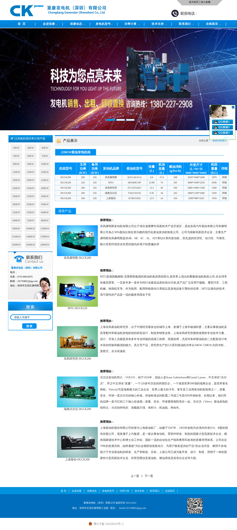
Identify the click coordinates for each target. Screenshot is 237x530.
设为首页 (194, 2)
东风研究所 (111, 187)
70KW (45, 155)
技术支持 (158, 23)
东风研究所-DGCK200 (77, 357)
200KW (30, 180)
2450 (214, 193)
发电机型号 (103, 23)
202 (175, 193)
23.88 (151, 182)
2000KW (44, 244)
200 (83, 177)
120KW (16, 172)
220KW (45, 180)
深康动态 (76, 23)
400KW (16, 204)
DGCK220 (65, 182)
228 (94, 198)
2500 (214, 187)
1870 (214, 177)
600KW (45, 212)
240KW (16, 188)
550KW (30, 212)
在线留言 (212, 23)
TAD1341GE (134, 193)
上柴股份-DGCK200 (77, 458)
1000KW (30, 228)
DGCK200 (65, 177)
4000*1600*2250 (196, 182)
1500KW (44, 236)
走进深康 (49, 23)
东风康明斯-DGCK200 (77, 256)
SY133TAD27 (134, 187)
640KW (16, 220)
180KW (16, 180)
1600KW (16, 244)
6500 (214, 182)
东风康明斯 (111, 177)
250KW (30, 188)
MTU (111, 182)
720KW (30, 220)
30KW (30, 147)
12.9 (152, 198)
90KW (30, 164)
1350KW (16, 236)
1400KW (30, 236)
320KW (30, 196)
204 (175, 198)
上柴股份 (111, 198)
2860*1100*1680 (196, 193)
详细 (224, 177)
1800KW (30, 244)
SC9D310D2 (134, 198)
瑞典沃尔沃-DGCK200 (77, 408)
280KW (45, 188)
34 (161, 193)
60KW (30, 155)
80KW (16, 164)
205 (175, 182)
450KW (30, 204)
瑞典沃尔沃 (111, 193)
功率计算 (130, 23)
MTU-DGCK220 (77, 307)
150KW (30, 172)
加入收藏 (205, 2)
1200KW (44, 228)
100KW (45, 164)
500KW (45, 204)
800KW (45, 220)
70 (161, 182)
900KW (16, 228)
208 (175, 177)
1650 (214, 198)
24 (161, 198)
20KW (16, 147)
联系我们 (185, 23)
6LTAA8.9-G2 (134, 177)
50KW (16, 155)
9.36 (152, 193)
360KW (45, 196)
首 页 (22, 23)
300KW (16, 196)
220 (94, 177)
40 (161, 187)
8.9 (151, 177)
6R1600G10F (134, 182)
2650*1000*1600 (196, 177)
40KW (45, 147)
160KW (45, 172)
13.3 (152, 187)
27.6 (162, 177)
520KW (16, 212)
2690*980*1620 (196, 198)
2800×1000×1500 (196, 187)
